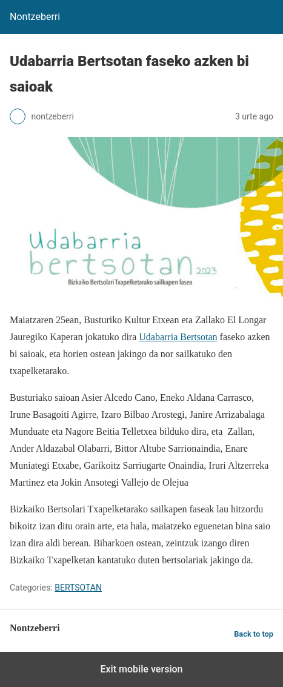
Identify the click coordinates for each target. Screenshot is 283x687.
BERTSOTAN (78, 587)
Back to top (253, 633)
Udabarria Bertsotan (178, 337)
